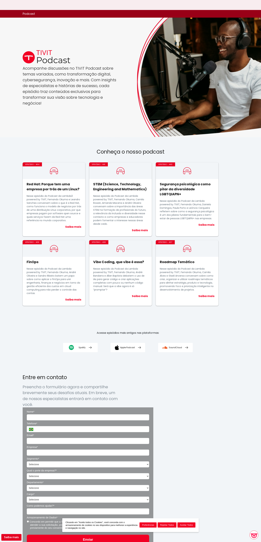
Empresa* (182, 407)
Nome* (122, 395)
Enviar (176, 474)
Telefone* (182, 395)
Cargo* (181, 431)
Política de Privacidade (151, 493)
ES (237, 4)
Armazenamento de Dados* (192, 442)
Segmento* (124, 419)
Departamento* (126, 431)
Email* (122, 407)
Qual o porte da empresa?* (192, 419)
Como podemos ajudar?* (132, 442)
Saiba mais (11, 537)
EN (231, 4)
